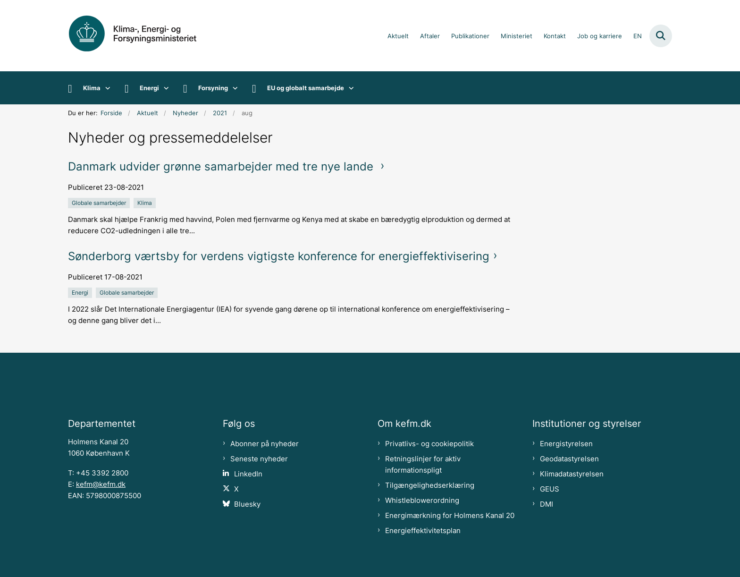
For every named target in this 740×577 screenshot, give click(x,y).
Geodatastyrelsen (569, 459)
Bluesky (247, 504)
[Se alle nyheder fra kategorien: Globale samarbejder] (100, 202)
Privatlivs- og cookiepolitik (429, 444)
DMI (546, 504)
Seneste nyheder (259, 459)
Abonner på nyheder (264, 444)
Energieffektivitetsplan (423, 530)
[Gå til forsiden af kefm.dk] (143, 35)
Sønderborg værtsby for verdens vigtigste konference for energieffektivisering (278, 256)
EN (637, 36)
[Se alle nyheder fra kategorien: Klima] (146, 202)
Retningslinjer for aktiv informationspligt (423, 465)
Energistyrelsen (566, 444)
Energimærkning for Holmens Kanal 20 (449, 515)
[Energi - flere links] (164, 88)
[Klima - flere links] (105, 88)
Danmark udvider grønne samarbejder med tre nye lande (222, 166)
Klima (92, 88)
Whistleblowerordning (422, 500)
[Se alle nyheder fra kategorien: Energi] (81, 292)
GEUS (549, 489)
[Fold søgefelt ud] (660, 36)
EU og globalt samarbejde (305, 88)
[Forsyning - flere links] (233, 88)
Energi (149, 88)
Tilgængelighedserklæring (429, 485)
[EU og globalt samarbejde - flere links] (349, 88)
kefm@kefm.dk (101, 484)
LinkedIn (248, 474)
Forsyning (213, 88)
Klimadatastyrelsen (572, 474)
